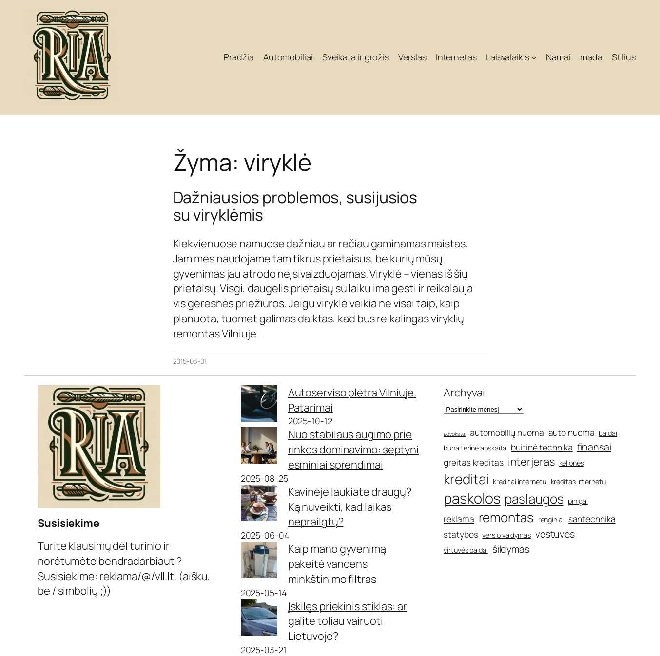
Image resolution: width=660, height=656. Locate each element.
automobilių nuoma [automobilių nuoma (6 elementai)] (507, 432)
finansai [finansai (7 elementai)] (594, 446)
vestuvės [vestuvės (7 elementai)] (555, 534)
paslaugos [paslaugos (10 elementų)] (534, 498)
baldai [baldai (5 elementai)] (608, 433)
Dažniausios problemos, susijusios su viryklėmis (295, 206)
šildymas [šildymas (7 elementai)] (510, 549)
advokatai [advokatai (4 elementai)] (455, 434)
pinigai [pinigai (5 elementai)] (577, 501)
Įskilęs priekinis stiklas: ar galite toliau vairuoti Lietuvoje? (347, 621)
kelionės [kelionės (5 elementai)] (571, 463)
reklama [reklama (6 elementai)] (459, 519)
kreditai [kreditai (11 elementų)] (466, 478)
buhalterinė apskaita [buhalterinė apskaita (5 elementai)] (475, 447)
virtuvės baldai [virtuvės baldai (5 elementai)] (466, 550)
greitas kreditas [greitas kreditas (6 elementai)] (473, 462)
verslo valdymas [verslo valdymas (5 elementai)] (506, 535)
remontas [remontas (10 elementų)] (506, 517)
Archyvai (464, 392)
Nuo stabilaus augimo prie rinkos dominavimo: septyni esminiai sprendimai (353, 449)
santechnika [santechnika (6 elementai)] (592, 519)
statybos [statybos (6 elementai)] (461, 534)
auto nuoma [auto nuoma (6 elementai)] (571, 432)
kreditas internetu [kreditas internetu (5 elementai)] (578, 481)
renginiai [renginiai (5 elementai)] (551, 519)
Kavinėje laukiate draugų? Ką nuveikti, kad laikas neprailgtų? (350, 507)
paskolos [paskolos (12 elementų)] (472, 498)
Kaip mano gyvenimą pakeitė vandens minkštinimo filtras (337, 564)
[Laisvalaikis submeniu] (534, 57)
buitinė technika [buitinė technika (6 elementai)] (541, 447)
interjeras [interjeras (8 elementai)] (531, 461)
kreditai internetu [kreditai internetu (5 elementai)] (519, 481)
